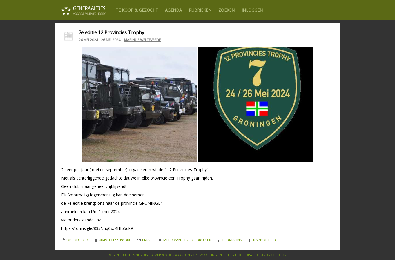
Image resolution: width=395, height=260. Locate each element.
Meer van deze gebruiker (184, 239)
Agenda (173, 10)
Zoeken (226, 10)
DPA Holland (257, 255)
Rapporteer (262, 239)
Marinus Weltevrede (142, 39)
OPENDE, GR (74, 239)
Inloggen (252, 10)
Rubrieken (200, 10)
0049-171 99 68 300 (112, 239)
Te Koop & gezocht (137, 10)
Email (144, 239)
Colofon (279, 255)
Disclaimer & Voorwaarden (166, 255)
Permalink (229, 239)
